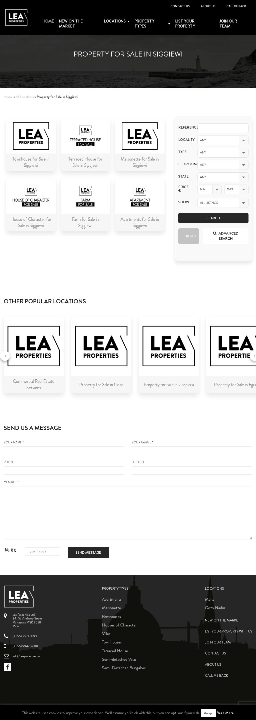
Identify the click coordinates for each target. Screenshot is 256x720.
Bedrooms (184, 164)
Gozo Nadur (215, 608)
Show (183, 202)
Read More (225, 712)
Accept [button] (208, 713)
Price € (183, 189)
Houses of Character (119, 625)
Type (182, 152)
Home (48, 21)
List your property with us (228, 631)
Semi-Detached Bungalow (124, 668)
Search (213, 218)
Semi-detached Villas (119, 659)
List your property (185, 24)
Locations (115, 21)
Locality (184, 140)
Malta (209, 599)
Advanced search (225, 236)
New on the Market (71, 24)
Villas (106, 633)
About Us (208, 6)
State (183, 176)
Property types (144, 24)
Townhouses (112, 642)
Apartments (112, 599)
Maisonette (111, 608)
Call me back (236, 6)
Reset (191, 236)
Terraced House (115, 651)
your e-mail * (192, 447)
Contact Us (180, 6)
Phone (64, 467)
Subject (192, 467)
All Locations (25, 97)
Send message (88, 552)
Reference (184, 127)
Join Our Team (228, 24)
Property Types (115, 588)
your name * (64, 447)
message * (128, 509)
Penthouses (111, 616)
